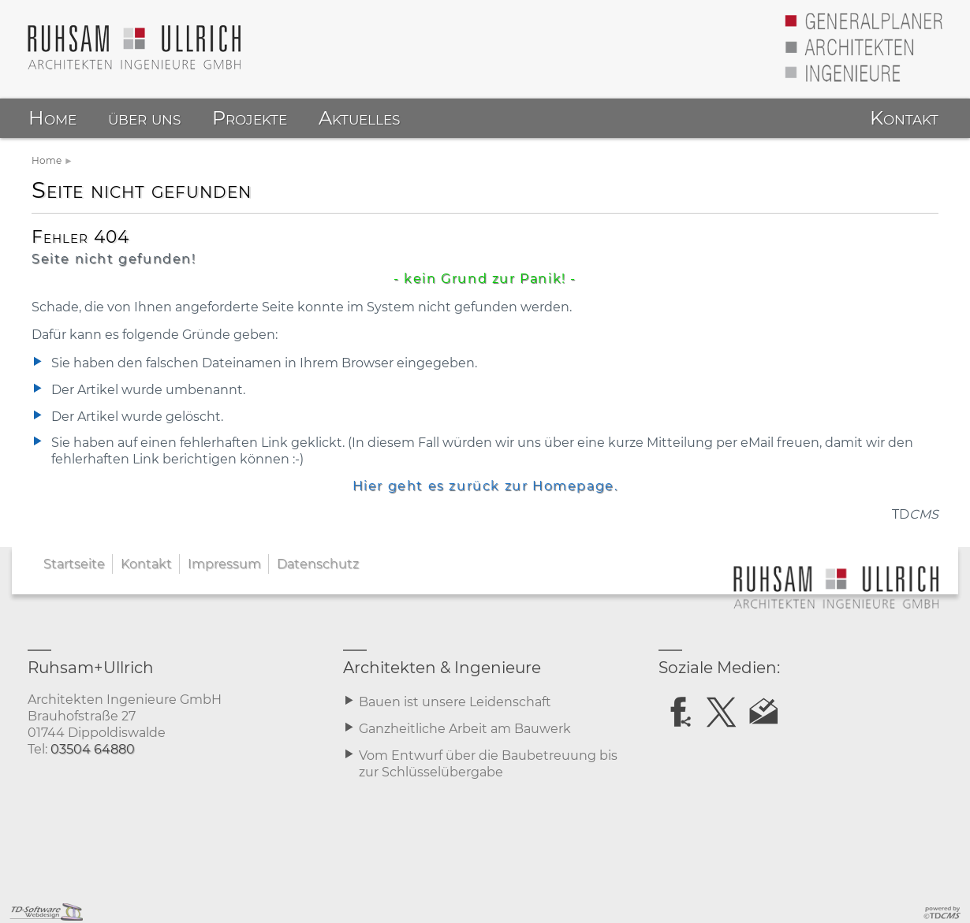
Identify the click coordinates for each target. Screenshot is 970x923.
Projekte (249, 117)
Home (47, 160)
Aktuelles (359, 117)
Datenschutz (318, 563)
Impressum (224, 563)
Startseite (74, 563)
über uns (144, 117)
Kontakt (146, 563)
